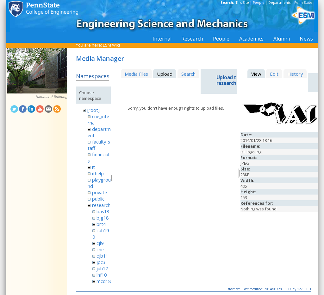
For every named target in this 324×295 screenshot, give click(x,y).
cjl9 (100, 243)
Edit (274, 74)
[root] (93, 110)
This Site (242, 2)
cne (100, 249)
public (98, 199)
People (259, 2)
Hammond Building (51, 96)
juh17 (102, 268)
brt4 (101, 224)
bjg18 (103, 218)
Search (188, 74)
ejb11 (102, 256)
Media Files (136, 74)
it (93, 167)
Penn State (303, 2)
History (295, 74)
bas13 (103, 211)
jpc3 (101, 262)
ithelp (98, 173)
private (99, 192)
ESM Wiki (111, 45)
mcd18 (104, 281)
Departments (279, 2)
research (101, 205)
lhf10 (102, 275)
